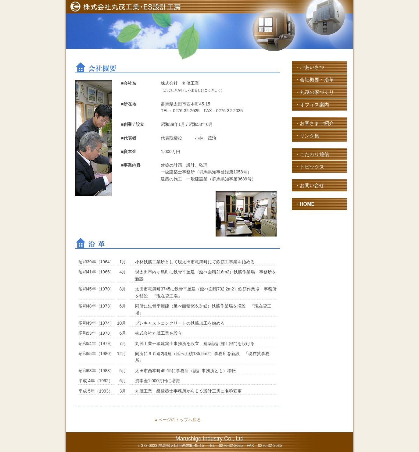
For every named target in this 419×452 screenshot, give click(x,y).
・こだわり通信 (312, 154)
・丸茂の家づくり (314, 92)
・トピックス (309, 166)
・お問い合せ (309, 185)
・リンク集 (307, 135)
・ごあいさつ (309, 67)
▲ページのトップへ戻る (177, 419)
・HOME (304, 204)
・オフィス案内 (312, 104)
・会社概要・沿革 (314, 79)
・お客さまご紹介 (314, 123)
